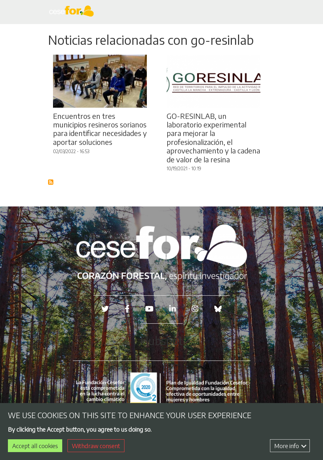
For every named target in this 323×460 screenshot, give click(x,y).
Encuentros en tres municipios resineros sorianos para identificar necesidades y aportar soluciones (100, 129)
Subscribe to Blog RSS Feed (51, 182)
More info (290, 445)
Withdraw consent (96, 445)
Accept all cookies (35, 445)
